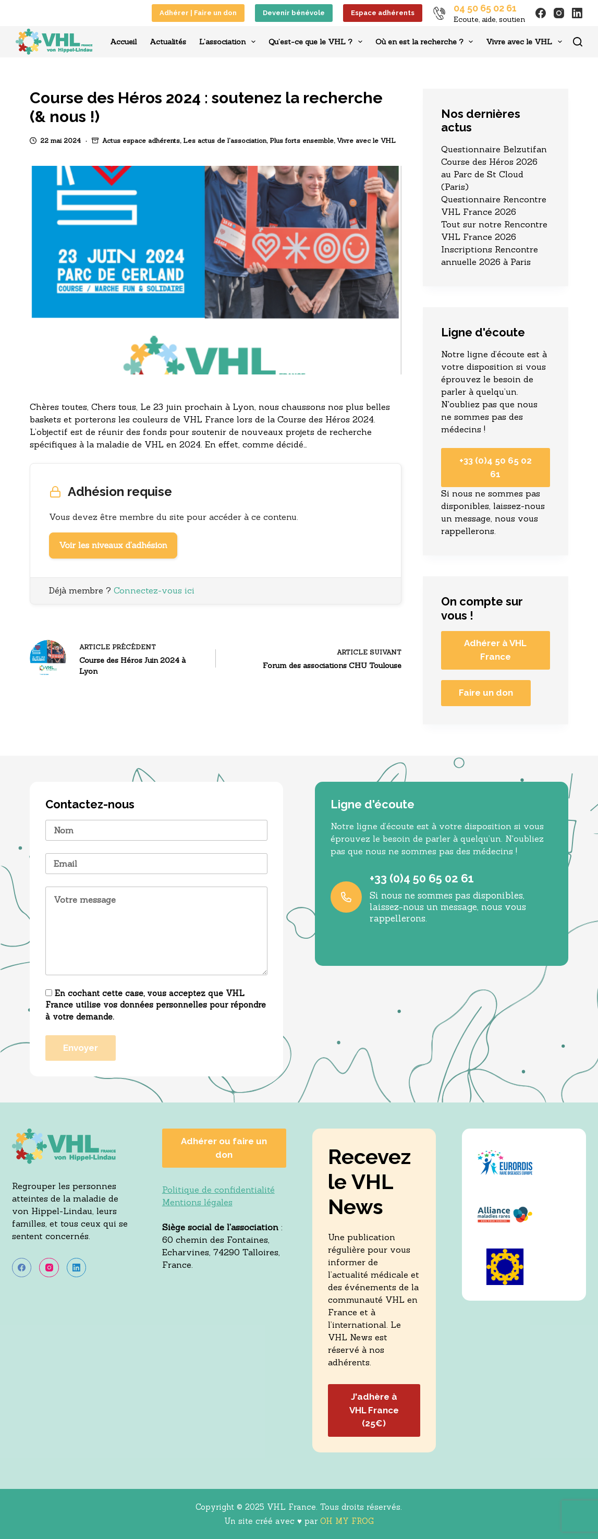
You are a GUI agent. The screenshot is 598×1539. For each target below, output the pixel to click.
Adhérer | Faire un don (198, 13)
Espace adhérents (382, 13)
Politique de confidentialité (218, 1189)
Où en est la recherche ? (426, 41)
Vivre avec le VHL (526, 41)
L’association (229, 41)
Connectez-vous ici (154, 590)
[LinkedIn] (577, 13)
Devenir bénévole (294, 13)
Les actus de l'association (224, 140)
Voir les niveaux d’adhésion (113, 545)
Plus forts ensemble (302, 140)
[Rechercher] (577, 41)
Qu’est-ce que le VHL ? (318, 41)
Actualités (168, 41)
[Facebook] (540, 13)
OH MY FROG (347, 1521)
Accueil (123, 41)
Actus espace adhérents (141, 140)
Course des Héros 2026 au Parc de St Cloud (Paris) (489, 174)
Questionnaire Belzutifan (494, 149)
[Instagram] (559, 13)
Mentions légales (197, 1202)
